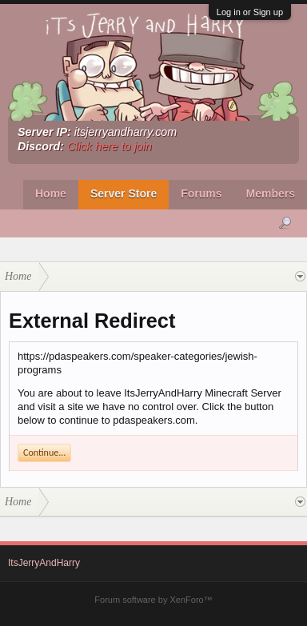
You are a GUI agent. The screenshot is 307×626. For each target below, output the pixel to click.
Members (270, 193)
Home (50, 193)
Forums (201, 193)
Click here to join (109, 146)
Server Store (123, 193)
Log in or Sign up (250, 12)
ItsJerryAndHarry (44, 562)
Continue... (44, 452)
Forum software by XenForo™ (153, 599)
